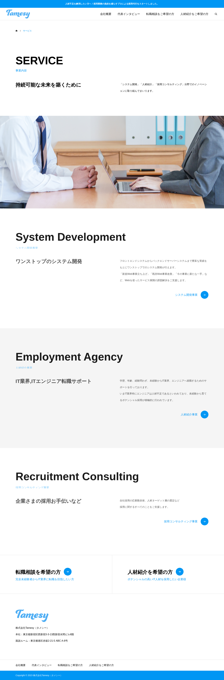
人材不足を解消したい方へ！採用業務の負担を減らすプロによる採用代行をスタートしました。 (112, 3)
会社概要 (105, 14)
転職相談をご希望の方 (160, 14)
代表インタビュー (129, 14)
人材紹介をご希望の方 (194, 14)
